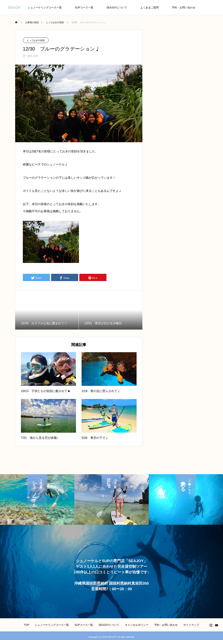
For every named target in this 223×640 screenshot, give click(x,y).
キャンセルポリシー (137, 624)
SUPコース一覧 (84, 7)
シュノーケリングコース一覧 (45, 7)
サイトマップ (191, 624)
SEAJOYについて (116, 7)
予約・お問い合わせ (183, 7)
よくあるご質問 (149, 7)
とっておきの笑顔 (36, 40)
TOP (26, 624)
